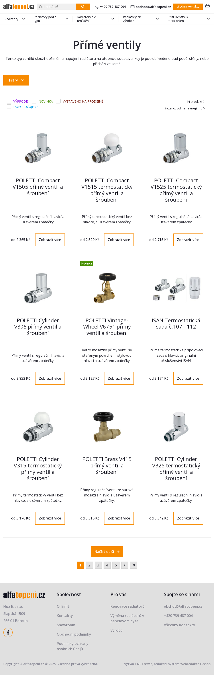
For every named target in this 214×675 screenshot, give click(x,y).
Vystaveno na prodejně (83, 101)
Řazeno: (186, 108)
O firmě (63, 606)
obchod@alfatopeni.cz (150, 7)
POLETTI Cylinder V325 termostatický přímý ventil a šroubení (176, 468)
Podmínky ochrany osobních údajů (72, 646)
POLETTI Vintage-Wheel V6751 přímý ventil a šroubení (107, 327)
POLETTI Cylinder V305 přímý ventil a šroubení (37, 327)
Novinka (46, 101)
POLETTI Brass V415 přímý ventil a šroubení (107, 465)
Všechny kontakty (188, 6)
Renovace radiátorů (127, 606)
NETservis (144, 664)
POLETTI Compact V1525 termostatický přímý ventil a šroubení (176, 190)
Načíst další (107, 551)
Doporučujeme (25, 107)
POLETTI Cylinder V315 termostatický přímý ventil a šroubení (38, 468)
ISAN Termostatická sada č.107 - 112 (176, 323)
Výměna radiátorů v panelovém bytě (127, 618)
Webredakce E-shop (195, 664)
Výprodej (21, 101)
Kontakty (65, 615)
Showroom (66, 624)
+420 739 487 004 (110, 6)
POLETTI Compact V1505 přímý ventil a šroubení (38, 187)
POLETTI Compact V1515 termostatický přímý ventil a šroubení (107, 190)
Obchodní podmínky (74, 634)
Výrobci (116, 630)
